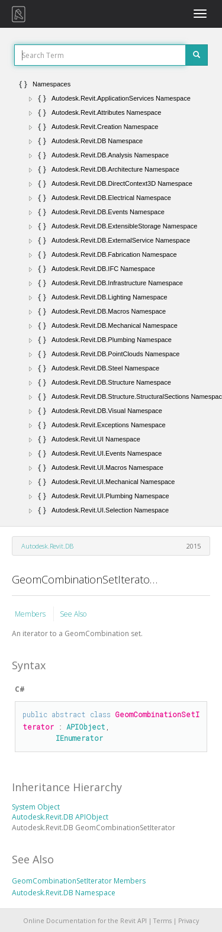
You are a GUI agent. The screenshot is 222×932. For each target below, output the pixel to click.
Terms (162, 921)
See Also (73, 614)
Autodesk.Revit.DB (47, 545)
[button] (31, 99)
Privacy (188, 921)
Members (31, 614)
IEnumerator (79, 738)
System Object (36, 807)
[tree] (111, 297)
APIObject (85, 726)
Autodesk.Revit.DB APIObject (60, 817)
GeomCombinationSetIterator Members (79, 881)
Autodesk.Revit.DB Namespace (63, 893)
